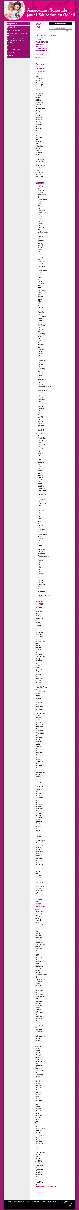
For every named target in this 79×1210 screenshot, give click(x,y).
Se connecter (53, 35)
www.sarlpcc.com (64, 1203)
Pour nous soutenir (14, 30)
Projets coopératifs (13, 49)
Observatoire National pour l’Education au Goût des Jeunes (16, 41)
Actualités (10, 52)
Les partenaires (12, 24)
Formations (11, 46)
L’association (11, 27)
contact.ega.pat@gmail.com (45, 1186)
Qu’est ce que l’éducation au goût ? (17, 34)
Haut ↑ (70, 1205)
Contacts (10, 56)
